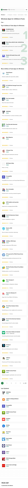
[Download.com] (4, 9)
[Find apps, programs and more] (16, 10)
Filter (2, 22)
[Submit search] (9, 10)
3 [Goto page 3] (11, 383)
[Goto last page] (24, 383)
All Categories (10, 14)
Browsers (15, 14)
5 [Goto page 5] (20, 383)
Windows (3, 14)
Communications (21, 14)
